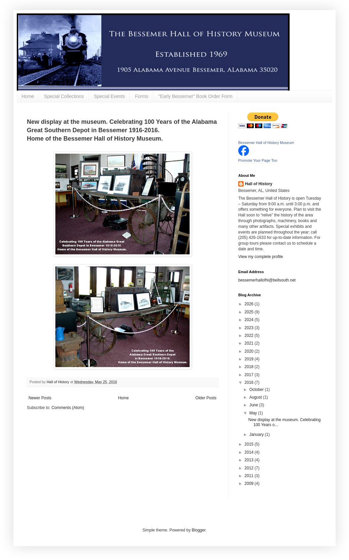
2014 (250, 452)
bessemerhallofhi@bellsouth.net (267, 280)
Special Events (109, 96)
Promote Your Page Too (257, 160)
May (253, 413)
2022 (250, 335)
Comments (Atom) (67, 407)
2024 (250, 319)
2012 (250, 468)
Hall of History (258, 184)
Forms (141, 96)
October (257, 389)
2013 (250, 460)
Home (27, 96)
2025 (250, 312)
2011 (250, 475)
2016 (250, 382)
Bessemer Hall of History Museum (266, 143)
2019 (250, 359)
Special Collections (64, 96)
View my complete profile (260, 256)
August (256, 397)
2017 (250, 374)
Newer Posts (40, 398)
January (257, 434)
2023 (250, 327)
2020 (250, 351)
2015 (250, 444)
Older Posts (205, 398)
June (254, 405)
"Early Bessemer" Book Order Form (195, 96)
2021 (250, 343)
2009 (250, 483)
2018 (250, 366)
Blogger (198, 530)
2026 (250, 304)
